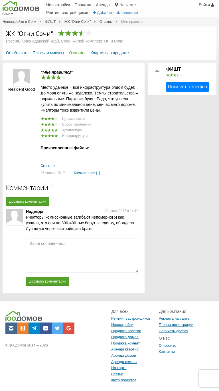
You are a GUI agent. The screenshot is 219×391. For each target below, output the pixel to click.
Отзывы (77, 53)
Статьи (117, 374)
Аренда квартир (125, 349)
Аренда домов (123, 355)
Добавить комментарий (27, 201)
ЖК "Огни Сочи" (29, 34)
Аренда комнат (124, 362)
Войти (206, 5)
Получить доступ (173, 331)
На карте (118, 368)
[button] (11, 328)
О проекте (167, 345)
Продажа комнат (125, 343)
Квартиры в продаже (110, 53)
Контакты (167, 351)
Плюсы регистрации (176, 325)
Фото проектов (123, 380)
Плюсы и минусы (48, 53)
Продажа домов (125, 337)
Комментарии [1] (87, 173)
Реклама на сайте (174, 318)
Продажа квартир (126, 331)
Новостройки (122, 325)
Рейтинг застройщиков (130, 318)
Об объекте (16, 53)
